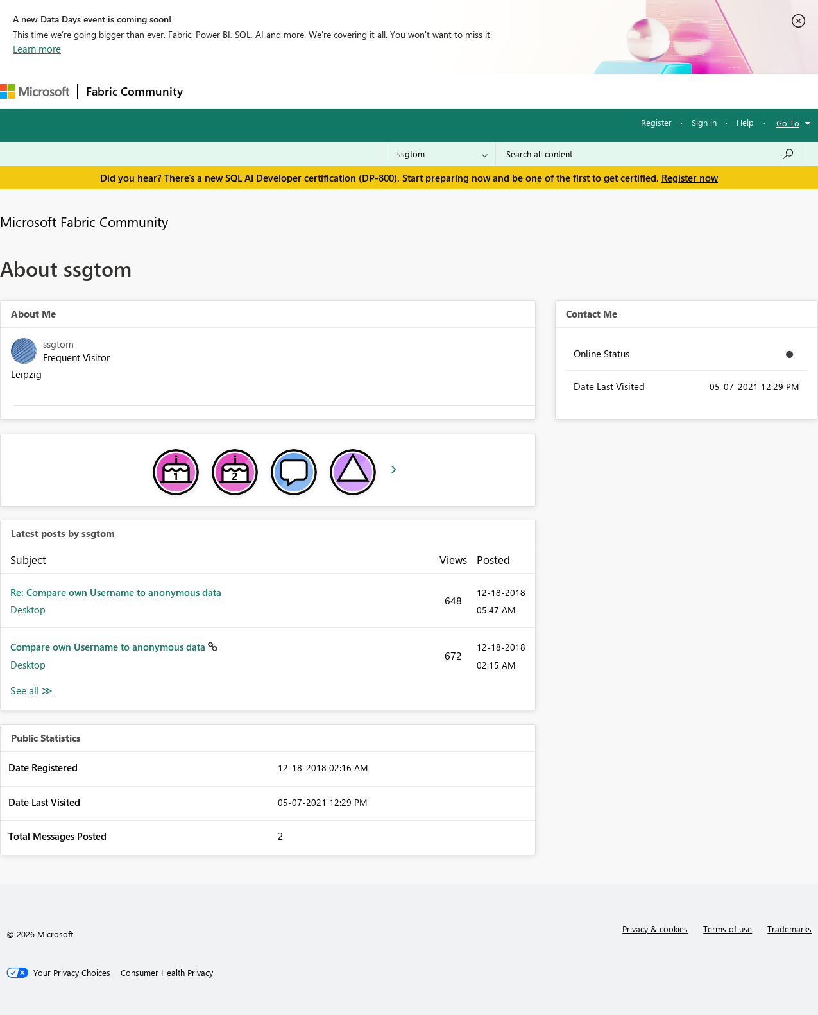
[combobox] (650, 154)
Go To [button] (787, 122)
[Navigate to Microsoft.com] (34, 91)
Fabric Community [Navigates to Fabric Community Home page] (134, 91)
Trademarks (789, 928)
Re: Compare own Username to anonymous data (115, 592)
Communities (378, 90)
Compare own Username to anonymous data (109, 646)
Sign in (704, 122)
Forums (212, 90)
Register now (689, 177)
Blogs (435, 90)
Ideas (321, 90)
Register (656, 122)
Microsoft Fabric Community (84, 221)
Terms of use (727, 928)
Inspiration (268, 90)
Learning (485, 90)
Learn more (37, 48)
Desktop (28, 609)
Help (745, 122)
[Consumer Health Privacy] (167, 972)
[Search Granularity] (442, 154)
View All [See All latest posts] (31, 690)
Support (539, 90)
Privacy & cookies (655, 928)
